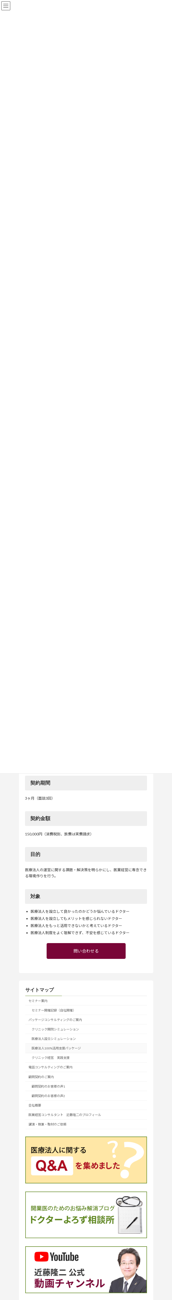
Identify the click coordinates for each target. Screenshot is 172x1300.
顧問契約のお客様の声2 (48, 1096)
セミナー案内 (37, 1001)
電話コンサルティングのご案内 (50, 1067)
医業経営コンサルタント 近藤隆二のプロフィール (64, 1115)
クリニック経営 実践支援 (51, 1058)
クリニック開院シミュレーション (55, 1029)
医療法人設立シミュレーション (54, 1039)
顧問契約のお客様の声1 (48, 1086)
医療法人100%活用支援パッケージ (56, 1048)
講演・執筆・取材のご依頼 (47, 1124)
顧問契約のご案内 (41, 1077)
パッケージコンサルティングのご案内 (55, 1020)
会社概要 (34, 1105)
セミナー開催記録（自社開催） (54, 1010)
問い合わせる (86, 950)
